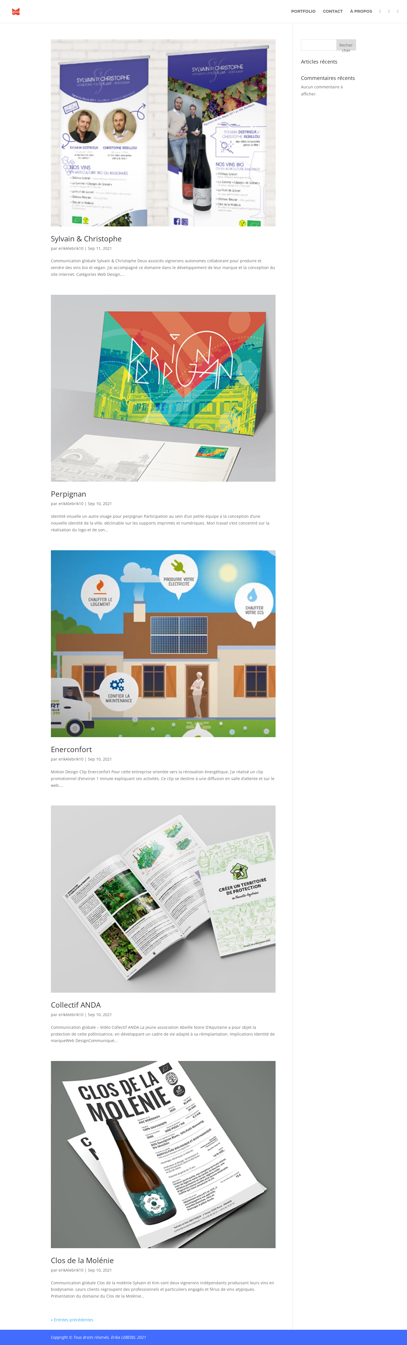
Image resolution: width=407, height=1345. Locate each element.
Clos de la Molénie (82, 1260)
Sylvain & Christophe (86, 238)
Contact (333, 11)
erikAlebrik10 (71, 248)
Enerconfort (71, 749)
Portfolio (303, 11)
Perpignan (68, 494)
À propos (361, 11)
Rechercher (346, 46)
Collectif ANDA (76, 1005)
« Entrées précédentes (72, 1319)
